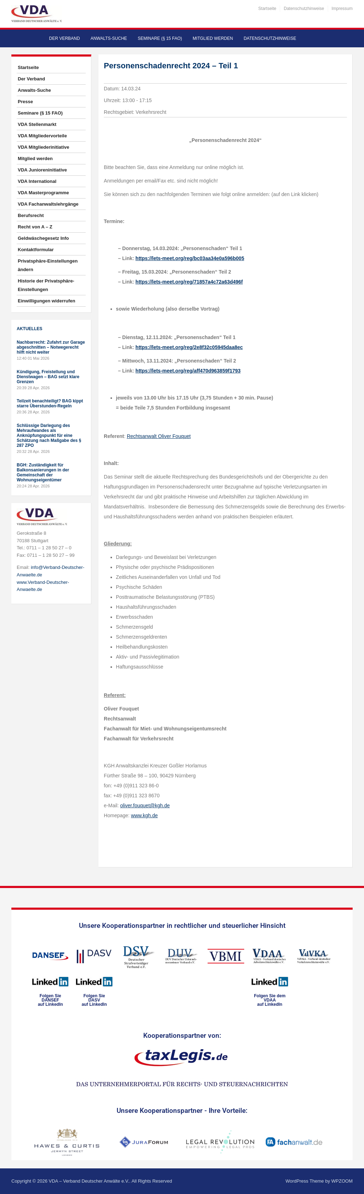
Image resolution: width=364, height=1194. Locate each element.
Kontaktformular (36, 249)
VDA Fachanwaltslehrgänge (48, 204)
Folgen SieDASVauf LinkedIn (94, 1000)
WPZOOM (342, 1181)
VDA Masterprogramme (43, 192)
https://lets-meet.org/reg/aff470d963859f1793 (188, 371)
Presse (25, 101)
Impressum (342, 8)
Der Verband (64, 38)
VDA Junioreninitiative (42, 170)
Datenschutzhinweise (304, 8)
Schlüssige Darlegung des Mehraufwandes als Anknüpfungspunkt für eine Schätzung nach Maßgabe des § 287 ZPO (49, 435)
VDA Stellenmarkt (37, 124)
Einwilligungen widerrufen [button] (46, 300)
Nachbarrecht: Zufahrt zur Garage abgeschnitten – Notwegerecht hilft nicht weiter (51, 347)
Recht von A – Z (35, 226)
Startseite (267, 8)
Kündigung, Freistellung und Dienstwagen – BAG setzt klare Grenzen (48, 376)
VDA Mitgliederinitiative (43, 147)
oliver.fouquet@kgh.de (145, 805)
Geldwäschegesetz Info (43, 238)
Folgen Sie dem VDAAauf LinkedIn (269, 1000)
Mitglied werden (213, 38)
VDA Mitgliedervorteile (42, 135)
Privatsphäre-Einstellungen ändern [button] (47, 265)
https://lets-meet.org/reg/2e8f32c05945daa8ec (189, 347)
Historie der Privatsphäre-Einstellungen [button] (46, 285)
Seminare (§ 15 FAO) (160, 38)
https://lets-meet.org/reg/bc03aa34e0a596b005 (189, 258)
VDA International (37, 181)
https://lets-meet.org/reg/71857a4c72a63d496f (189, 282)
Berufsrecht (31, 215)
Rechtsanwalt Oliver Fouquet (159, 436)
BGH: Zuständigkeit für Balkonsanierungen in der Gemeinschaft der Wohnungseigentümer (43, 472)
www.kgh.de (144, 815)
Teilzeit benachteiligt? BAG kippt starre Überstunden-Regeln (50, 403)
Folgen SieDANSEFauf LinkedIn (50, 1000)
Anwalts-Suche (109, 38)
